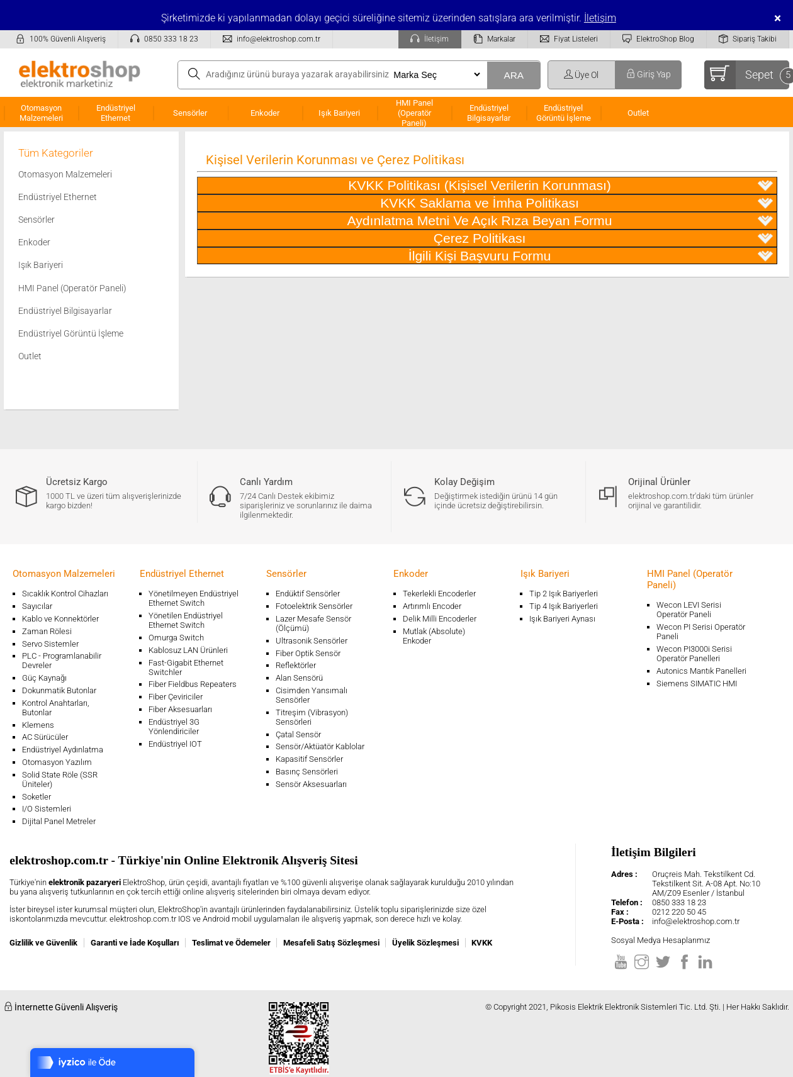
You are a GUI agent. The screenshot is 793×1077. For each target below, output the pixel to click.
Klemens (38, 725)
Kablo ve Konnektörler (60, 618)
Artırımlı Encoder (432, 606)
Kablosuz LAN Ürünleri (188, 650)
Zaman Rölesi (47, 631)
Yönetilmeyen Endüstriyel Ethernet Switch (194, 598)
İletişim (600, 18)
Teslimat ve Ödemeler (231, 942)
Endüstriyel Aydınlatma (62, 749)
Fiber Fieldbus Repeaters (193, 684)
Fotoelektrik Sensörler (314, 606)
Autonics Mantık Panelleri (701, 671)
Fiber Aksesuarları (180, 709)
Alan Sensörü (299, 678)
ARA (513, 75)
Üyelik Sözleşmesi (425, 942)
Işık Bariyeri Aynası (562, 618)
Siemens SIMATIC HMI (696, 683)
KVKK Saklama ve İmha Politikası (576, 203)
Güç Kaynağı (44, 678)
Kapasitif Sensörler (309, 759)
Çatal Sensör (298, 734)
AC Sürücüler (45, 737)
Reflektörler (296, 665)
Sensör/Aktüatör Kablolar (320, 746)
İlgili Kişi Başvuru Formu (590, 256)
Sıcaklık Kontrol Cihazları (65, 593)
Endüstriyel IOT (175, 744)
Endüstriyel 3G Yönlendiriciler (174, 726)
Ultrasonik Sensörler (311, 640)
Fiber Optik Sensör (308, 653)
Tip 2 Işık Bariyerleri (563, 593)
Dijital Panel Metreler (59, 821)
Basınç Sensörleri (307, 771)
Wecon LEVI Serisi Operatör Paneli (688, 609)
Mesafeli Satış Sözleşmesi (331, 942)
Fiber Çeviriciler (176, 696)
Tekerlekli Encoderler (439, 593)
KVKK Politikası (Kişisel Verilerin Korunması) (560, 185)
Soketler (36, 796)
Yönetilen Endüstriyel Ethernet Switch (186, 620)
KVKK (481, 942)
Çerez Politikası (603, 238)
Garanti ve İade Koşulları (135, 942)
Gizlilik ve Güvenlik (43, 942)
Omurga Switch (176, 637)
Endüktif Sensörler (308, 593)
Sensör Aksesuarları (311, 784)
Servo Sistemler (50, 644)
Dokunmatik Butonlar (59, 690)
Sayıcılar (37, 606)
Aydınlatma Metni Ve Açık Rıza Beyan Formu (560, 220)
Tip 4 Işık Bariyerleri (563, 606)
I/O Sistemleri (46, 808)
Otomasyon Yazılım (57, 762)
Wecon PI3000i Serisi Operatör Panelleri (694, 653)
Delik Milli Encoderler (439, 618)
